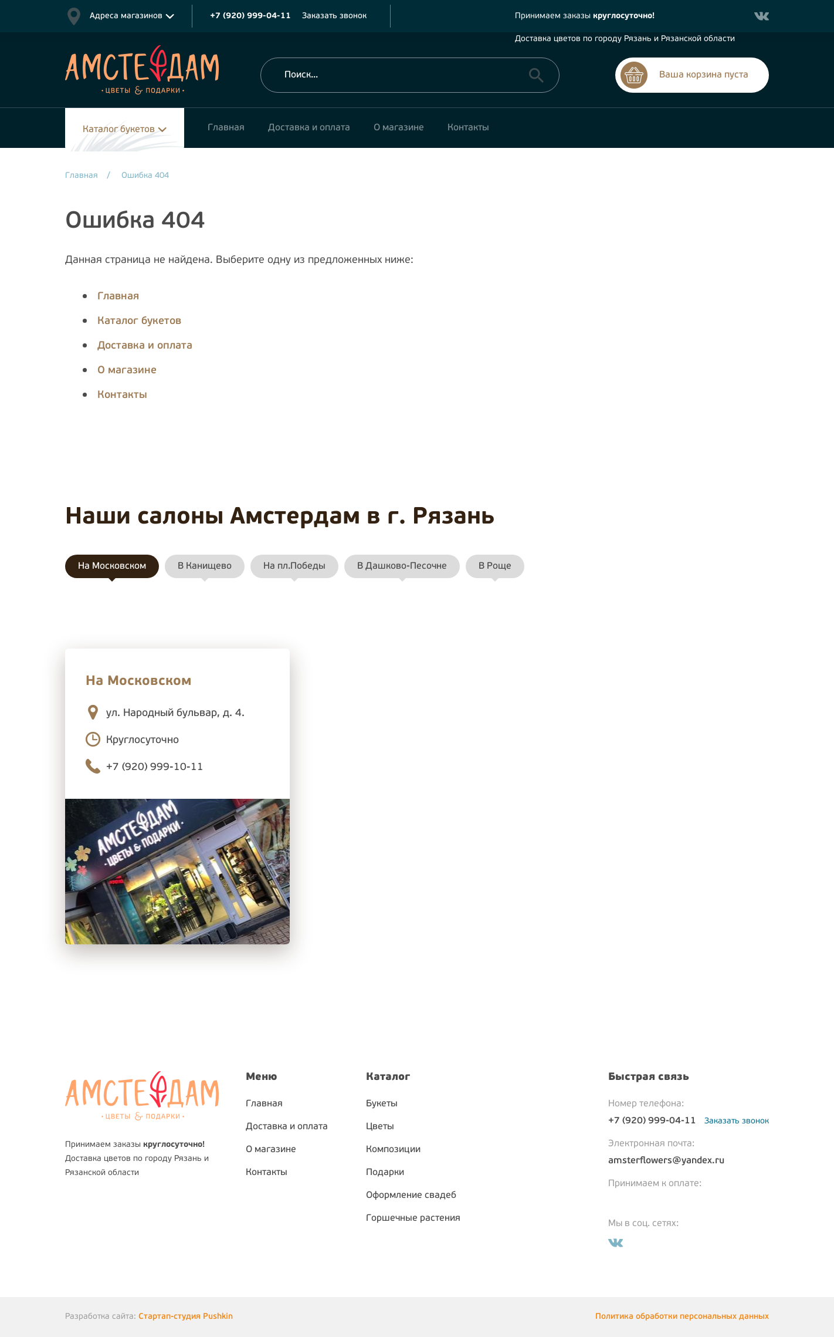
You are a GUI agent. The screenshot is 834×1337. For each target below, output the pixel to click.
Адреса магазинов (126, 16)
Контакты (122, 395)
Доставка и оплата (144, 346)
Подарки (385, 1172)
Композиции (393, 1149)
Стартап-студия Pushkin (185, 1316)
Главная (118, 296)
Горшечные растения (413, 1218)
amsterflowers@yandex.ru (666, 1161)
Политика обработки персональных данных (682, 1316)
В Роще (495, 566)
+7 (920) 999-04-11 (652, 1121)
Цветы (380, 1127)
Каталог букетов (119, 129)
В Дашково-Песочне (402, 566)
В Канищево (205, 566)
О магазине (127, 370)
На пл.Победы (294, 566)
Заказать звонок (334, 16)
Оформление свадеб (411, 1195)
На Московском (112, 566)
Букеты (382, 1104)
